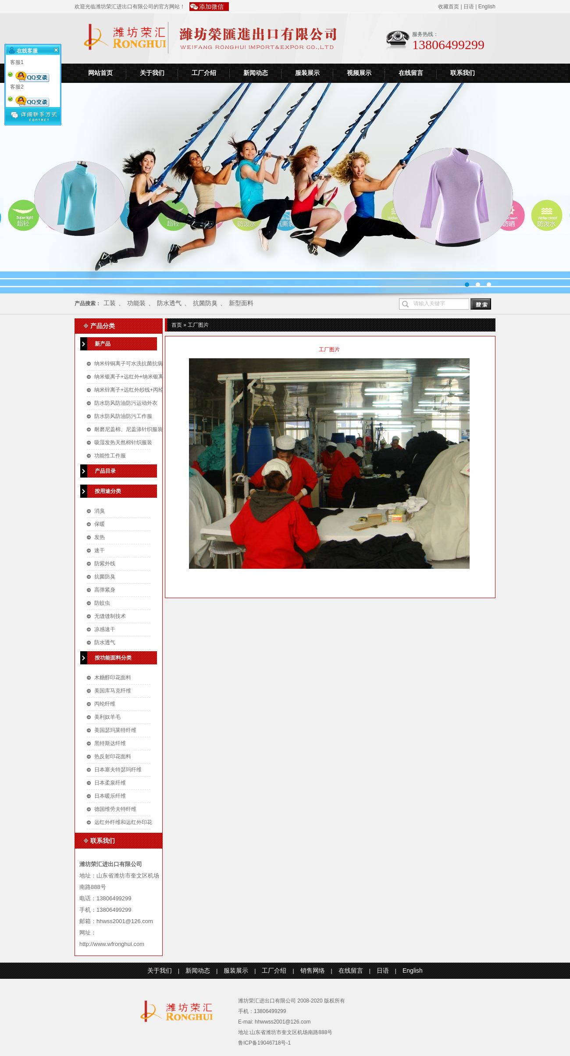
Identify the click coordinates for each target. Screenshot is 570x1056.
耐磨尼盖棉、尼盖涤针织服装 (128, 429)
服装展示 (307, 73)
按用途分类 (108, 491)
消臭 (99, 511)
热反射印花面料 (112, 756)
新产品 (102, 344)
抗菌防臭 (205, 303)
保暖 (99, 524)
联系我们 (462, 73)
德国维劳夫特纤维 (115, 809)
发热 (99, 537)
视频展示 (359, 73)
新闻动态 (255, 73)
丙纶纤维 (104, 704)
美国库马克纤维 (112, 691)
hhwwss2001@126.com (283, 1022)
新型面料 (241, 303)
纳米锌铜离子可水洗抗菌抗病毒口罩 (136, 363)
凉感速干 (104, 629)
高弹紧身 (104, 590)
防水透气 (169, 303)
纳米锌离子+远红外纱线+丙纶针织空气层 (142, 390)
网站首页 (100, 73)
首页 (176, 325)
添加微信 (211, 6)
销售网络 (312, 970)
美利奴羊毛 (107, 717)
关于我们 (152, 73)
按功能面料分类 (113, 658)
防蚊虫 (102, 603)
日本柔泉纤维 (110, 783)
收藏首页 (448, 7)
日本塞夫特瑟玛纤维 (118, 770)
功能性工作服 (110, 456)
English (486, 7)
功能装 (136, 303)
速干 (99, 550)
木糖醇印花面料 (112, 677)
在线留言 (411, 73)
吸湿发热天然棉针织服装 (123, 442)
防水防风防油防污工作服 (123, 416)
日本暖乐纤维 (110, 796)
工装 (109, 303)
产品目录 (105, 471)
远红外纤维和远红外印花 (123, 822)
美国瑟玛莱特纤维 (115, 730)
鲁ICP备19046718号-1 (264, 1043)
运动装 (285, 188)
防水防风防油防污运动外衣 (125, 403)
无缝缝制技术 (110, 616)
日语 (468, 7)
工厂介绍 (204, 73)
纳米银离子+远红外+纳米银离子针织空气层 (144, 377)
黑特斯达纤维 (110, 743)
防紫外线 (104, 563)
